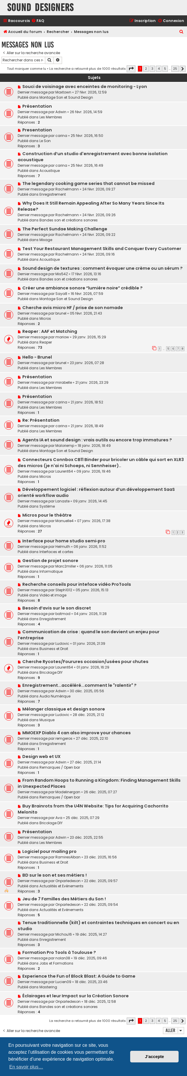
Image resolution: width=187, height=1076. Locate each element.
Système (47, 506)
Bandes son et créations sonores (68, 220)
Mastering (48, 987)
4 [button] (159, 68)
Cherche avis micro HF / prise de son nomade (72, 308)
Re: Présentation (40, 420)
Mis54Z (61, 273)
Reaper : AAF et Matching (49, 331)
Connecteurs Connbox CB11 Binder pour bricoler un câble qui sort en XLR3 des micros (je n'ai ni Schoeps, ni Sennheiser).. (101, 463)
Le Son (45, 140)
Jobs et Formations (56, 963)
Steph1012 (63, 589)
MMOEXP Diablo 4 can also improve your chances (76, 733)
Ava (58, 817)
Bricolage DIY (51, 672)
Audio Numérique (54, 696)
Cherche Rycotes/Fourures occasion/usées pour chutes (85, 661)
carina (61, 135)
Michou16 (63, 934)
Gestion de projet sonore (50, 560)
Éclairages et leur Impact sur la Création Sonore (75, 996)
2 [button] (146, 68)
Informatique (51, 571)
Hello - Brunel (37, 357)
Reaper (45, 342)
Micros (45, 318)
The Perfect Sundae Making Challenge (64, 229)
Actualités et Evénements (61, 886)
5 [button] (165, 68)
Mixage (45, 239)
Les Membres (50, 117)
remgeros (63, 738)
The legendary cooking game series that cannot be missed (88, 183)
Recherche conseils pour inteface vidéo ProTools (76, 584)
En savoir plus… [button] (26, 1066)
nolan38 (62, 958)
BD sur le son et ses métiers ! (54, 875)
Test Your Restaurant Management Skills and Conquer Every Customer (101, 248)
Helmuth (62, 546)
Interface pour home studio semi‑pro (63, 541)
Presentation (37, 130)
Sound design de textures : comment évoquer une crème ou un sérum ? (102, 268)
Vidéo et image (52, 595)
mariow (62, 337)
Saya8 (61, 293)
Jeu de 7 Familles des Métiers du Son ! (64, 899)
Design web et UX (41, 756)
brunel (60, 313)
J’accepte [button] (154, 1056)
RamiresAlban (68, 857)
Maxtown (63, 92)
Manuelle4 (64, 520)
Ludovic (62, 643)
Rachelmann (67, 189)
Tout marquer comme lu (26, 68)
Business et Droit (53, 648)
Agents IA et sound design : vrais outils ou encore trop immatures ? (97, 440)
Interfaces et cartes (56, 551)
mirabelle (63, 382)
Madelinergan (67, 791)
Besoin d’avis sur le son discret (56, 608)
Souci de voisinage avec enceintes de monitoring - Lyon (84, 86)
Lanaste (62, 501)
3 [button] (152, 68)
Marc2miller (65, 566)
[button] (131, 68)
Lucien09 (63, 981)
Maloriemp (64, 445)
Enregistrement (52, 194)
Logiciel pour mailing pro (49, 851)
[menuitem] (37, 21)
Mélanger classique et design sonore (63, 709)
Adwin (60, 111)
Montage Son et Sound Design (66, 97)
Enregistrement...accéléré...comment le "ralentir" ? (79, 685)
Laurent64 (64, 471)
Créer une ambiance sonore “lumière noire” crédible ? (82, 288)
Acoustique (49, 170)
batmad (62, 613)
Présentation (37, 106)
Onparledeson (68, 880)
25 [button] (175, 68)
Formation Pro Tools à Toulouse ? (59, 952)
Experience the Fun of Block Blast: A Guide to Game (78, 976)
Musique (47, 719)
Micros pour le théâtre (47, 515)
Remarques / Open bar (59, 767)
